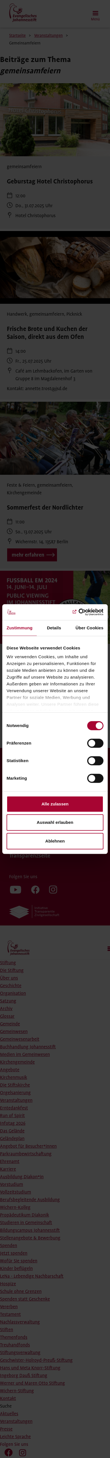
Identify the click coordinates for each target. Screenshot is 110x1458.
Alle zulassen (54, 803)
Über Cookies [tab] (89, 627)
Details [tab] (54, 627)
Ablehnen (55, 841)
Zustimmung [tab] (19, 627)
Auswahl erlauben (55, 822)
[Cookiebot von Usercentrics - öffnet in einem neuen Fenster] (78, 612)
